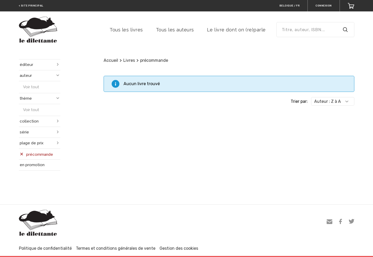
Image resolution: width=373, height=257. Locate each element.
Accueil (111, 60)
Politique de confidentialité (45, 248)
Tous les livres (126, 29)
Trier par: (299, 101)
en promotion (32, 165)
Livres (129, 60)
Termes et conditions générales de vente (115, 248)
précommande (154, 60)
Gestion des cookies (179, 248)
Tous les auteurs (175, 29)
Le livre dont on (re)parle (236, 29)
